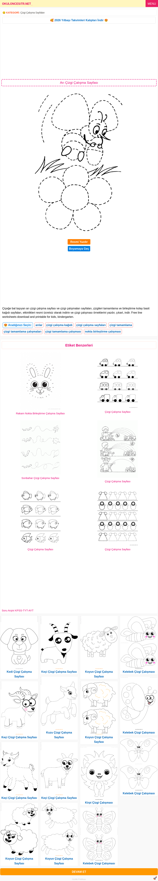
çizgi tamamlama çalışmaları (22, 331)
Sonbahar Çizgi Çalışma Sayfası (40, 478)
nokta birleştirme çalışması (103, 331)
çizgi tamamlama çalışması (63, 331)
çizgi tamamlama (120, 325)
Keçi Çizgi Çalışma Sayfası (19, 737)
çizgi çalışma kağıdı (59, 325)
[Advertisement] (79, 51)
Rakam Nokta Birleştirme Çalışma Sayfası (40, 413)
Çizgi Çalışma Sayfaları (32, 12)
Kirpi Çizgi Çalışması (99, 802)
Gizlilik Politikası (79, 879)
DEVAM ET (79, 871)
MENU (152, 3)
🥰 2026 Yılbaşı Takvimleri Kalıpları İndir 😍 (79, 20)
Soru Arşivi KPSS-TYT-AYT (17, 610)
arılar (39, 325)
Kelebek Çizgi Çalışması (99, 863)
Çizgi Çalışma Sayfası (117, 411)
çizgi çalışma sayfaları (91, 325)
